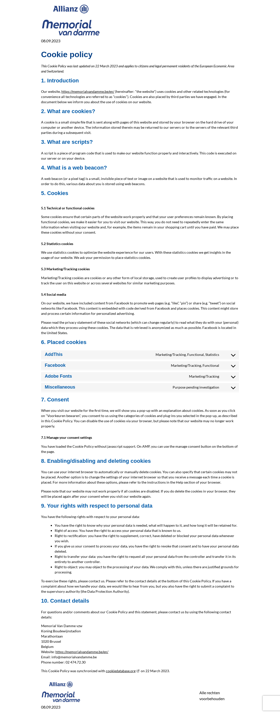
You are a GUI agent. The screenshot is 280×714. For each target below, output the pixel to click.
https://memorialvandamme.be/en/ (87, 91)
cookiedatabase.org (121, 671)
